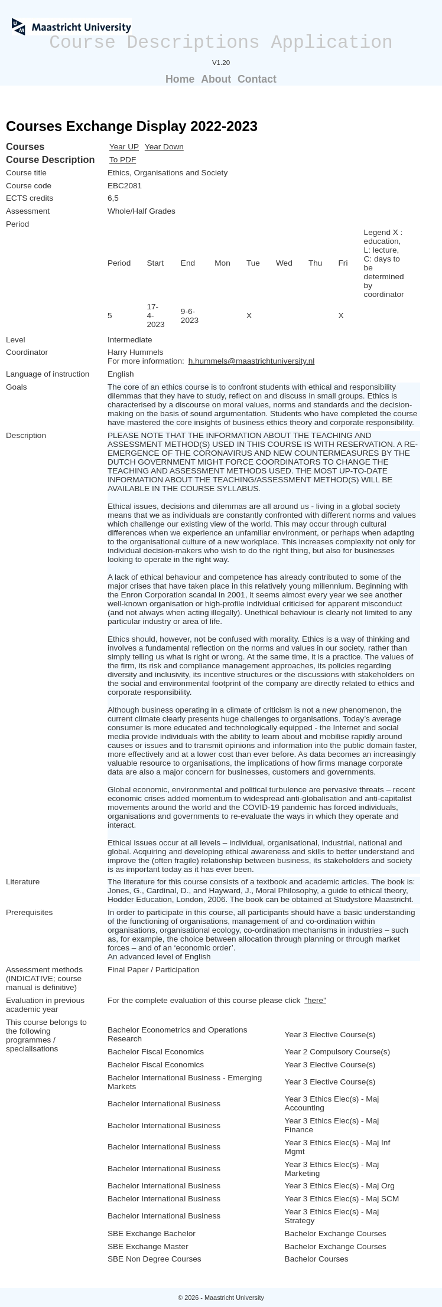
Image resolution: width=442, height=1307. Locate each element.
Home (179, 79)
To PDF (122, 159)
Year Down (164, 146)
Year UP (124, 146)
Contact (257, 79)
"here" (315, 1000)
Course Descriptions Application (221, 42)
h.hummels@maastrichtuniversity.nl (251, 361)
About (216, 79)
